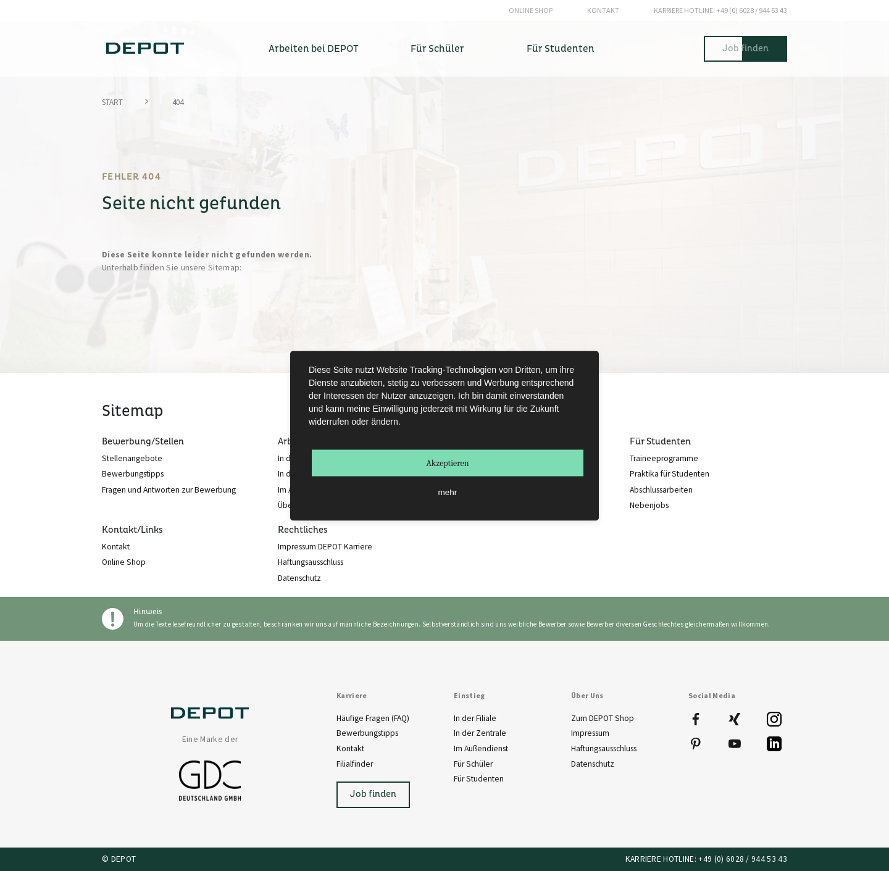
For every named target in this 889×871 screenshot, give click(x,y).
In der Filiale (475, 718)
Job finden (745, 48)
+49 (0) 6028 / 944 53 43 (720, 10)
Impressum (590, 733)
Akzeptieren (447, 462)
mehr (447, 491)
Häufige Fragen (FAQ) (372, 718)
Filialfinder (354, 764)
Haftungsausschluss (603, 748)
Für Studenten (479, 778)
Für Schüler (473, 764)
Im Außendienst (481, 748)
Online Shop (531, 10)
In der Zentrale (480, 733)
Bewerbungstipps (367, 733)
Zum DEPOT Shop (602, 718)
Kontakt (603, 10)
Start (112, 102)
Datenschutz (592, 764)
